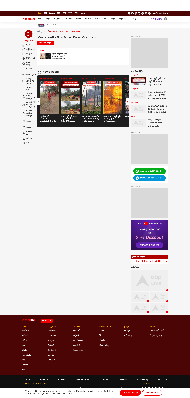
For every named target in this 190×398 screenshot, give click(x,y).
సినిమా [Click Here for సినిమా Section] (101, 330)
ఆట (105, 19)
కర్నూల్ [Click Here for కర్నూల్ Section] (51, 340)
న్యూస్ (47, 19)
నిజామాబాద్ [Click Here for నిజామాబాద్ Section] (78, 340)
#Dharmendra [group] (141, 261)
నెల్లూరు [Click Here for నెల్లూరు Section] (51, 355)
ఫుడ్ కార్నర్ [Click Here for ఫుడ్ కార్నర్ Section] (128, 335)
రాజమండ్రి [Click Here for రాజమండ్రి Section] (52, 335)
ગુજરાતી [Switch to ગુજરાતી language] (76, 13)
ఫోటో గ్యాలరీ (28, 58)
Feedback (44, 380)
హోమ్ (39, 19)
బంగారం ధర (27, 133)
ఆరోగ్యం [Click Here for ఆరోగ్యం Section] (127, 330)
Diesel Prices (26, 127)
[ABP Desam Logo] (28, 19)
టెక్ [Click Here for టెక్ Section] (23, 370)
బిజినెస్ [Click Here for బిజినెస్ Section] (152, 327)
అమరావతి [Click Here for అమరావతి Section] (52, 330)
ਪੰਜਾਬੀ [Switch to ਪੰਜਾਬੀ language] (64, 13)
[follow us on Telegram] (146, 13)
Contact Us (163, 380)
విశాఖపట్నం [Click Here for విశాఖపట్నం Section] (52, 360)
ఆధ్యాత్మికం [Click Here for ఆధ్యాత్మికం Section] (26, 355)
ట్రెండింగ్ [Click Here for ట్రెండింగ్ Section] (25, 350)
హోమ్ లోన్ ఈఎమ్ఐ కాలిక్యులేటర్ (28, 96)
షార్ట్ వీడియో (28, 49)
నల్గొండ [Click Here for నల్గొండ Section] (76, 335)
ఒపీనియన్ (27, 68)
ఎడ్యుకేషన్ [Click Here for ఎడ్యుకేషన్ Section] (26, 365)
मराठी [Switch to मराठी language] (58, 13)
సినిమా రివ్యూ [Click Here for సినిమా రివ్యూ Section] (104, 345)
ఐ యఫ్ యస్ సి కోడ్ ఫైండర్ (28, 81)
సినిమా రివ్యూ (26, 63)
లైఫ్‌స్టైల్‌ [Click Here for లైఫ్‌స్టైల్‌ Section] (126, 327)
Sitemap (104, 380)
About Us (26, 380)
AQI (25, 142)
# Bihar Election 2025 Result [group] (163, 261)
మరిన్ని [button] (135, 19)
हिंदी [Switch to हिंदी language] (45, 13)
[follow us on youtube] (139, 13)
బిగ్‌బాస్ (88, 19)
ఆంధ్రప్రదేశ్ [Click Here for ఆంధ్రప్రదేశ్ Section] (52, 327)
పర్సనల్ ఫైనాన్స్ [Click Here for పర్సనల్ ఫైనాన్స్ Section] (156, 335)
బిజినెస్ (78, 19)
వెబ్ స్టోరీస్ (27, 54)
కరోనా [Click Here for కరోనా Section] (24, 340)
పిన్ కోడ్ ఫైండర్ (27, 88)
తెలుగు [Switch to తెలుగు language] (40, 13)
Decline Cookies (152, 392)
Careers (61, 380)
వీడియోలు (27, 45)
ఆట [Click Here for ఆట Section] (23, 345)
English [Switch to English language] (52, 13)
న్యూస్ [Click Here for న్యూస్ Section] (24, 327)
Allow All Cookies (130, 392)
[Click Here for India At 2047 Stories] (41, 25)
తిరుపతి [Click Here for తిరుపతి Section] (51, 345)
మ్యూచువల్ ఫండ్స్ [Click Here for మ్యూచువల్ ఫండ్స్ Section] (157, 330)
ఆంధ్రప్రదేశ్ (57, 19)
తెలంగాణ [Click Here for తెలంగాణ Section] (77, 327)
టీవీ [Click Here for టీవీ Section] (100, 335)
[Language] (47, 321)
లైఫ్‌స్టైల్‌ (112, 19)
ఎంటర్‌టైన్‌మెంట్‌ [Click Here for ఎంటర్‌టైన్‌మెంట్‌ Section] (105, 327)
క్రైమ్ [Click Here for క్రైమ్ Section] (24, 360)
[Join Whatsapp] (149, 13)
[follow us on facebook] (132, 13)
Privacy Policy (142, 380)
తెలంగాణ (68, 19)
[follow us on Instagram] (142, 13)
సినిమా (97, 19)
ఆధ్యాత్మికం (123, 19)
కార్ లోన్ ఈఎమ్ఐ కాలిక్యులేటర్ (28, 113)
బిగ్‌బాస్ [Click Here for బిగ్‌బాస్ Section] (102, 340)
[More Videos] (166, 267)
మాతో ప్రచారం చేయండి (160, 13)
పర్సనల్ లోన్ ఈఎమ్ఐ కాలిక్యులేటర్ (28, 104)
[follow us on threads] (135, 13)
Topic (45, 32)
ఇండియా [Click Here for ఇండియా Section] (25, 330)
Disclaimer (122, 380)
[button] (29, 36)
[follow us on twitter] (129, 13)
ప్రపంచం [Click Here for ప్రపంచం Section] (25, 335)
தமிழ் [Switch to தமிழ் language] (83, 13)
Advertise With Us (82, 380)
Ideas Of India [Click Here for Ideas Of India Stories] (53, 25)
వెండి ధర (27, 138)
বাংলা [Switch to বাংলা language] (70, 13)
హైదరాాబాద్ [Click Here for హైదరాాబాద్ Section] (78, 350)
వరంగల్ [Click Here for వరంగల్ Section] (76, 330)
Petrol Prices (26, 120)
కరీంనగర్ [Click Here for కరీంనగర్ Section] (76, 345)
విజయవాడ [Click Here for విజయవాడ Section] (52, 350)
